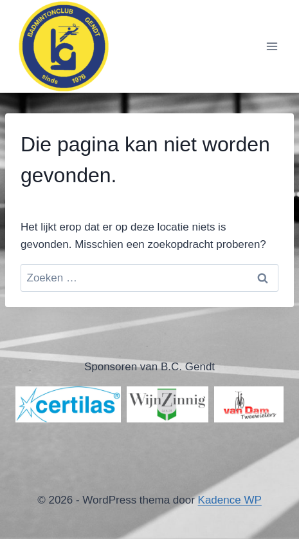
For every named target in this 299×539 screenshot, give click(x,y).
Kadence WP (230, 500)
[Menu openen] (272, 46)
